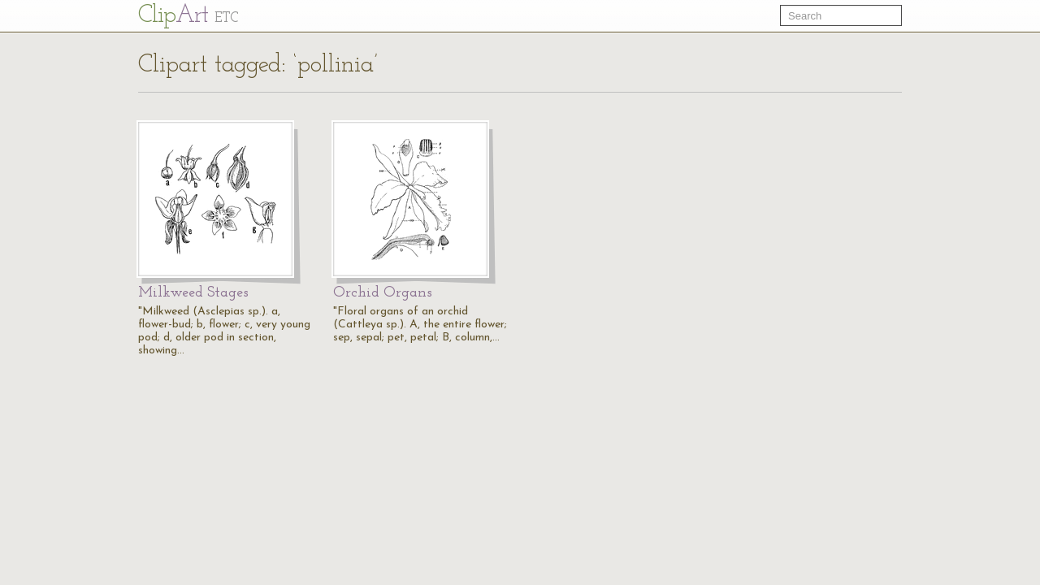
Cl (188, 15)
